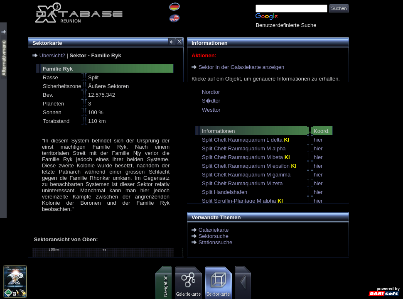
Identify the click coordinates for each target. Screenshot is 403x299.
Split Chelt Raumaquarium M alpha (244, 148)
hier (318, 140)
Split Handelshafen (224, 192)
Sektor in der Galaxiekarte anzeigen (242, 67)
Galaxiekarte (214, 230)
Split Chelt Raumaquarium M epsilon (249, 166)
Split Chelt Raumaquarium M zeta (242, 183)
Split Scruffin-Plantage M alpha (242, 201)
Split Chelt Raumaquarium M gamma (246, 175)
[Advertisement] (376, 124)
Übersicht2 (52, 55)
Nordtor (211, 92)
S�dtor (211, 101)
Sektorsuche (214, 236)
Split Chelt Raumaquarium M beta (246, 157)
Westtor (211, 110)
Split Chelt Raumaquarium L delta (246, 140)
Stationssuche (216, 242)
